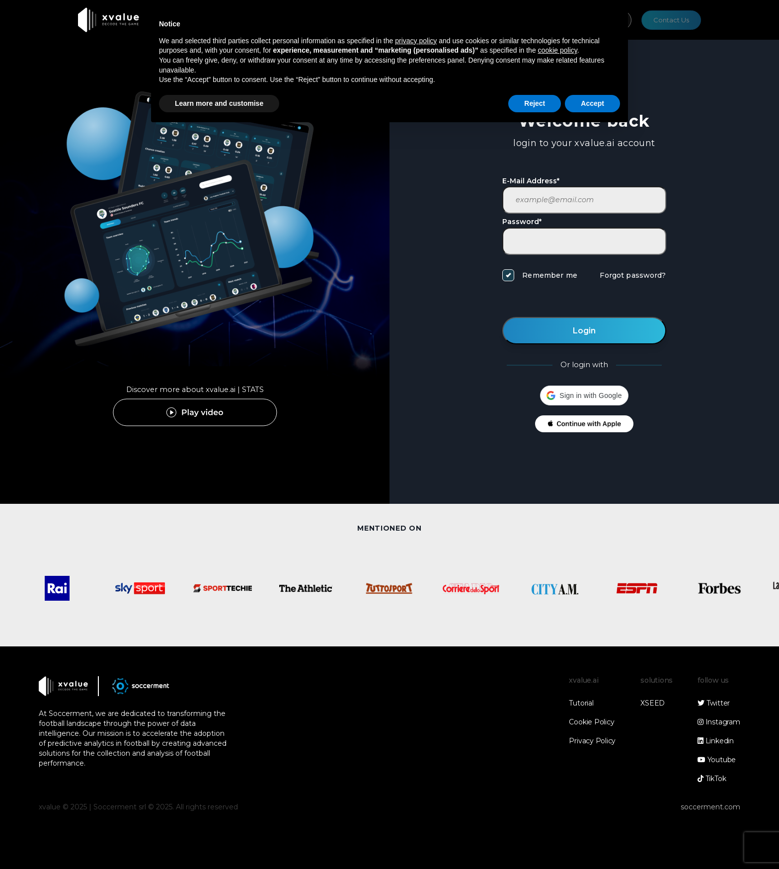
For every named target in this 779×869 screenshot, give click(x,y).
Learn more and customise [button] (219, 103)
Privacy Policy (592, 740)
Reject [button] (534, 103)
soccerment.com (710, 806)
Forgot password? (633, 275)
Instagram (719, 721)
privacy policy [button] (416, 41)
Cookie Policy (591, 721)
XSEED (652, 703)
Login (584, 330)
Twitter (714, 703)
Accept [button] (592, 103)
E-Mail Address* (530, 180)
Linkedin (716, 740)
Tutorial (581, 703)
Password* (522, 221)
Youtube (717, 759)
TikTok (712, 778)
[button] (584, 395)
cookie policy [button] (557, 50)
